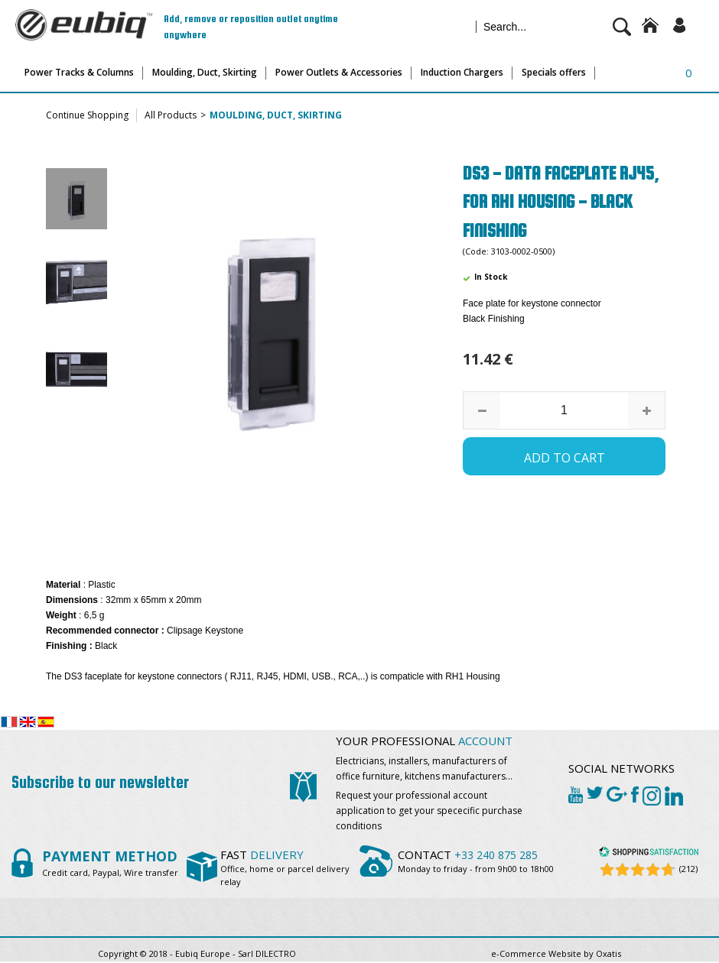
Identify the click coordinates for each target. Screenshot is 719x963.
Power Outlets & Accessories (338, 72)
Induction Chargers (462, 72)
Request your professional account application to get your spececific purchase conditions (429, 810)
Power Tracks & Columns (79, 72)
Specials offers (554, 72)
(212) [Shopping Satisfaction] (688, 868)
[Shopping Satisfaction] (648, 854)
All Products (171, 115)
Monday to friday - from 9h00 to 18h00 (476, 868)
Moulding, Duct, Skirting (204, 72)
